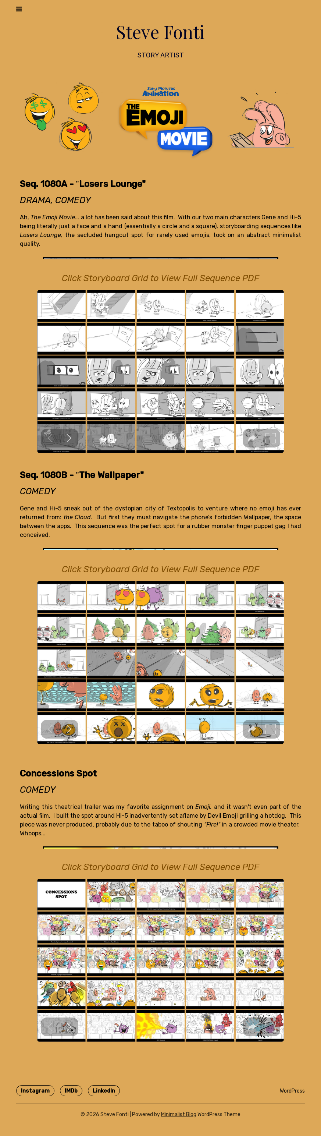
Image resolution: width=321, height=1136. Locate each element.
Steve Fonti (160, 31)
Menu (297, 8)
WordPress (292, 1091)
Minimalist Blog (178, 1114)
